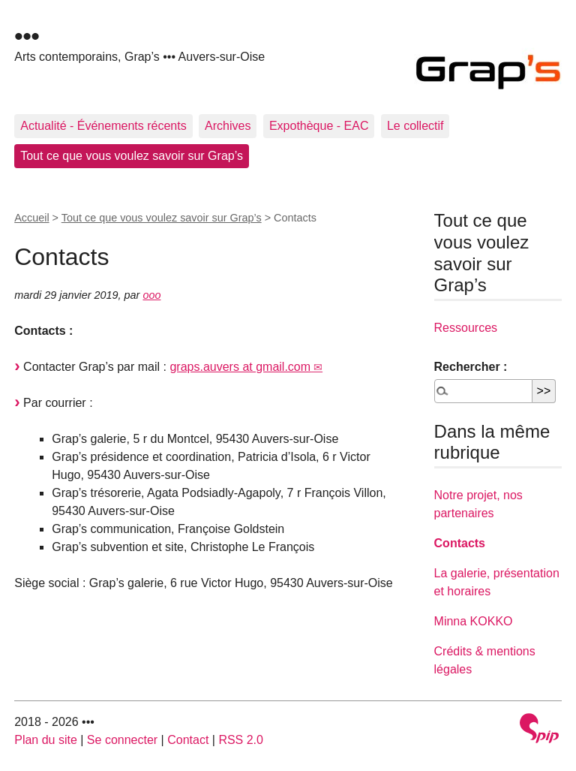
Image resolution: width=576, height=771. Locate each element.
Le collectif (415, 125)
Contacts (459, 543)
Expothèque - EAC (319, 125)
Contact (187, 739)
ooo (151, 295)
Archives (227, 125)
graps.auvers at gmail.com (240, 366)
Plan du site (45, 739)
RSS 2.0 (240, 739)
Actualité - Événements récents (103, 125)
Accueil (31, 218)
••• (27, 36)
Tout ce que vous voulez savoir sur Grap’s (131, 155)
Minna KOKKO (473, 621)
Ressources (465, 327)
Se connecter (122, 739)
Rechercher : (471, 366)
